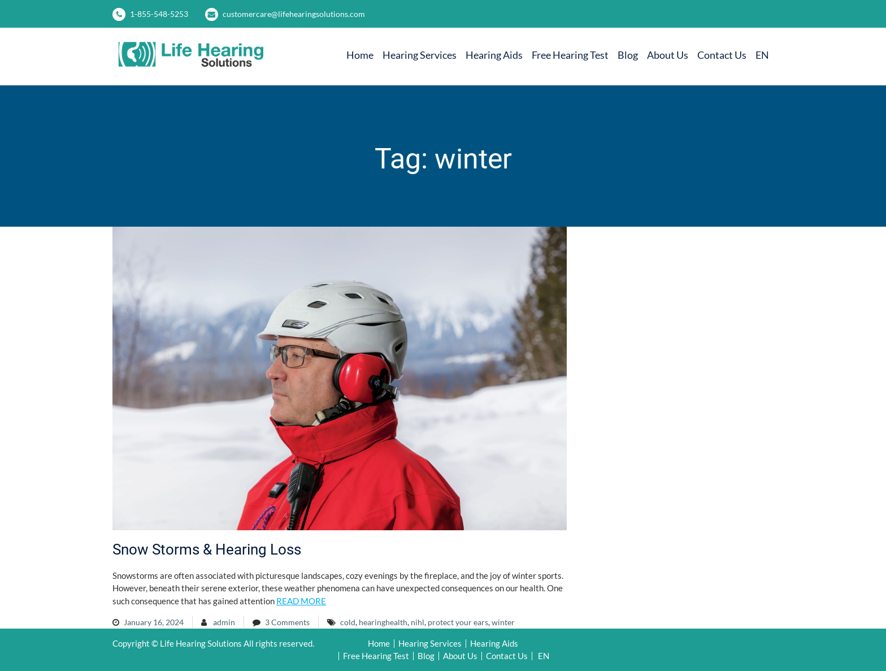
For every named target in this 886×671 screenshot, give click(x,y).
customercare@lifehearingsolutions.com (294, 14)
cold (347, 622)
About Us (667, 55)
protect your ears (458, 622)
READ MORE (301, 601)
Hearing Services (420, 55)
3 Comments (287, 622)
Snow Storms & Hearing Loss (206, 549)
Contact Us (721, 55)
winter (503, 622)
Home (359, 55)
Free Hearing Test (570, 55)
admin (224, 622)
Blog (628, 55)
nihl (417, 622)
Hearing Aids (494, 55)
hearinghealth (383, 622)
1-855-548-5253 (159, 14)
